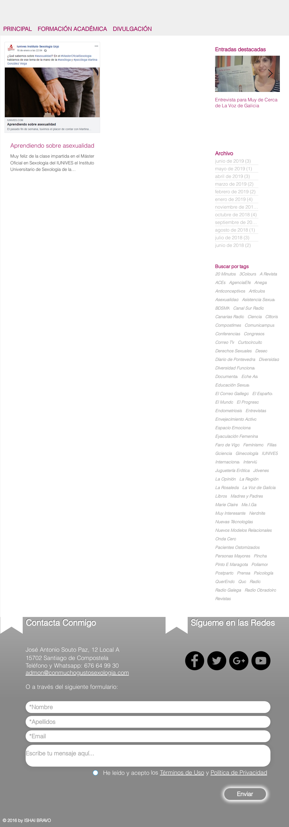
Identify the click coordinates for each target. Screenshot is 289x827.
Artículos (257, 291)
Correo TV (224, 342)
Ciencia (254, 316)
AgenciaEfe (240, 282)
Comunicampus (259, 325)
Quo (242, 581)
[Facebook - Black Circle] (194, 660)
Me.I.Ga (248, 504)
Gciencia (223, 453)
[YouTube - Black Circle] (260, 660)
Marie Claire (226, 504)
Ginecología (246, 453)
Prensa (243, 573)
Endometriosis (228, 410)
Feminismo (253, 445)
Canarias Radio (229, 316)
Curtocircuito (250, 342)
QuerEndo (224, 581)
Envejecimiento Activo (235, 419)
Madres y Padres (246, 496)
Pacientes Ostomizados (237, 547)
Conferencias (227, 333)
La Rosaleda (227, 487)
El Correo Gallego (232, 393)
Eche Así (249, 376)
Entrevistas (255, 410)
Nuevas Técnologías (234, 521)
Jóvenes (261, 470)
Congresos (254, 333)
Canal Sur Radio (248, 308)
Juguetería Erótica (232, 470)
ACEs (220, 282)
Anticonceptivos (230, 291)
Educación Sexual (232, 385)
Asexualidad (226, 299)
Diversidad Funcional (235, 368)
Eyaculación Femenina (236, 436)
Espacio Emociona (232, 427)
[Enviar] (245, 794)
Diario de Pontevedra (235, 359)
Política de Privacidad (239, 772)
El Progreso (248, 402)
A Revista (268, 274)
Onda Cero (225, 539)
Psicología (263, 573)
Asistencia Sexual (258, 299)
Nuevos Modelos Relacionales (243, 530)
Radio (255, 581)
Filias (271, 445)
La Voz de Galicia (258, 487)
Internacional (227, 462)
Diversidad (269, 359)
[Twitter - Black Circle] (216, 660)
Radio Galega (228, 590)
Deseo (261, 351)
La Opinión (225, 479)
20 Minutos (225, 274)
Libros (221, 496)
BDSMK (222, 308)
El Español (262, 393)
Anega (260, 282)
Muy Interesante (230, 513)
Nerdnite (257, 513)
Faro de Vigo (227, 445)
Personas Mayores (232, 556)
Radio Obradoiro (260, 590)
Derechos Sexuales (233, 351)
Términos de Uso (182, 772)
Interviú (250, 462)
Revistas (223, 598)
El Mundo (224, 402)
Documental (226, 376)
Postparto (224, 573)
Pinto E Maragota (231, 564)
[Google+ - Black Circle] (238, 660)
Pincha (260, 556)
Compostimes (228, 325)
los (155, 772)
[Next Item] (270, 73)
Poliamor (259, 564)
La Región (248, 479)
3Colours (247, 274)
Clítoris (271, 316)
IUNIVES (270, 453)
